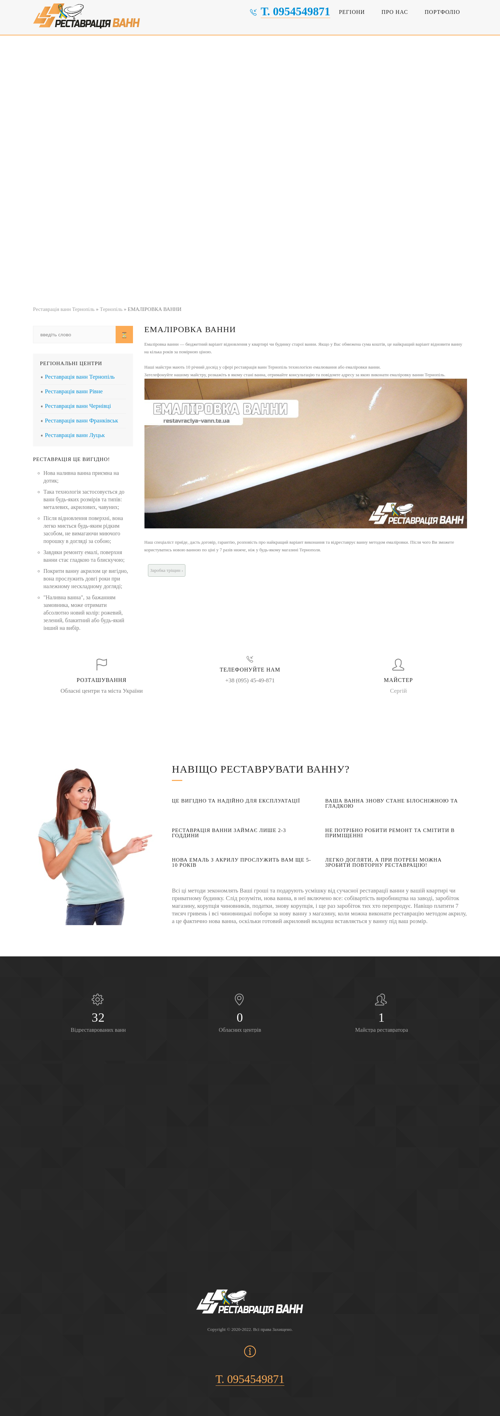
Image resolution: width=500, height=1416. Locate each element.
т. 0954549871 (295, 11)
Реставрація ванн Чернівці (78, 406)
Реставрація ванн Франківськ (81, 420)
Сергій (398, 691)
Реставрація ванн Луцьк (75, 435)
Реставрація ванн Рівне (74, 391)
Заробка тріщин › (166, 570)
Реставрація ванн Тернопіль (80, 376)
